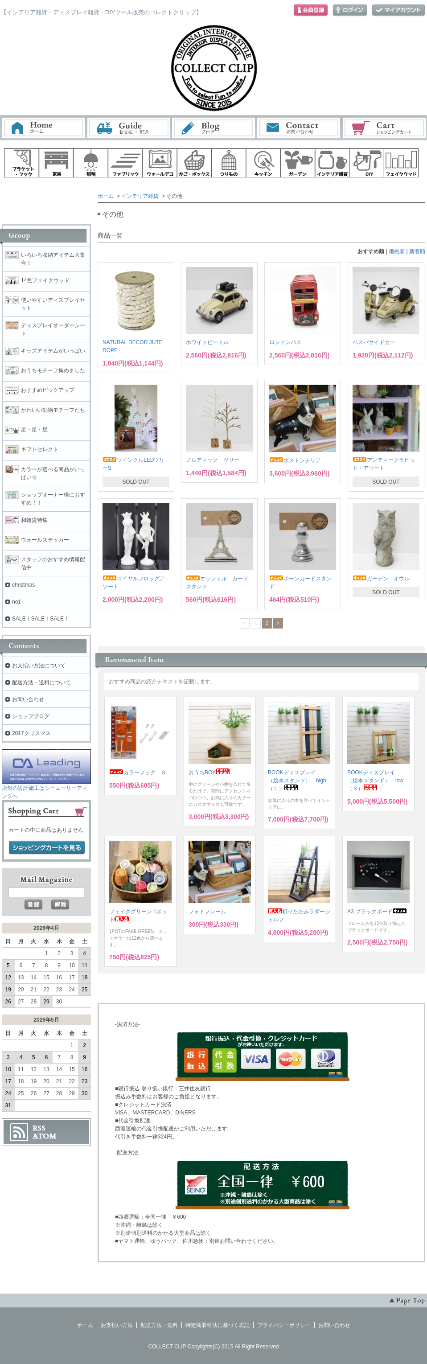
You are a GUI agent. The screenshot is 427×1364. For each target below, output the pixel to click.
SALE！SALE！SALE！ (40, 619)
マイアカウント (398, 10)
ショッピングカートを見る (46, 848)
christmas (23, 585)
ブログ (214, 128)
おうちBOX (209, 772)
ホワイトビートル (207, 342)
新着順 (417, 251)
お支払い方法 (117, 1325)
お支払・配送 (129, 128)
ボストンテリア (295, 460)
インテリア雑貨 (140, 196)
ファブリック (125, 162)
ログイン (350, 10)
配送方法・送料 (159, 1325)
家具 (56, 162)
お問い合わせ (299, 128)
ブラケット (21, 162)
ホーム (44, 128)
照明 (90, 162)
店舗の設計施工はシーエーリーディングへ (46, 789)
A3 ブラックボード (377, 911)
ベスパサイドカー (374, 342)
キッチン (263, 162)
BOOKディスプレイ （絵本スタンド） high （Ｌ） (300, 780)
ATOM (45, 1136)
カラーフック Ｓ (137, 772)
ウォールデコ (159, 162)
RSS (39, 1128)
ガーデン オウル (381, 578)
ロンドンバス (285, 342)
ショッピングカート (385, 128)
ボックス (194, 162)
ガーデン (297, 162)
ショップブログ (30, 716)
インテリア (332, 162)
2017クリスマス (31, 733)
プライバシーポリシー (284, 1325)
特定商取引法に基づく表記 (217, 1325)
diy (366, 162)
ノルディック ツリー (212, 460)
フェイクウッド (401, 162)
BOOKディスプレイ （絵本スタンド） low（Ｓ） (375, 780)
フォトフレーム (207, 911)
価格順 (397, 251)
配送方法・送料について (41, 682)
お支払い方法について (39, 665)
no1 (16, 602)
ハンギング (228, 162)
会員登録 (310, 10)
